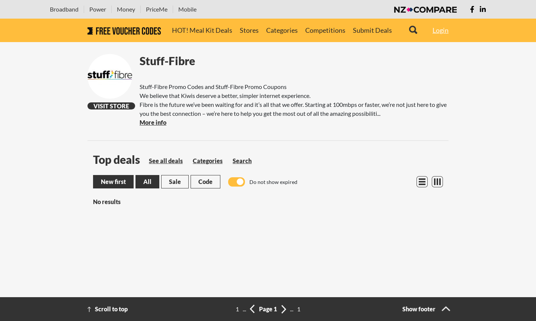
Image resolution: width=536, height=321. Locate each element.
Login (441, 30)
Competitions (325, 30)
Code (205, 181)
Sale (175, 181)
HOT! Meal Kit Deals (202, 30)
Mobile (187, 9)
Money (126, 9)
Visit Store (111, 105)
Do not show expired (273, 182)
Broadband (64, 9)
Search (242, 160)
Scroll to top (111, 308)
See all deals (166, 160)
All (147, 181)
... (244, 308)
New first (113, 181)
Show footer (419, 308)
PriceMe (157, 9)
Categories (282, 30)
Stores (249, 30)
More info (153, 122)
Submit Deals (372, 30)
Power (97, 9)
